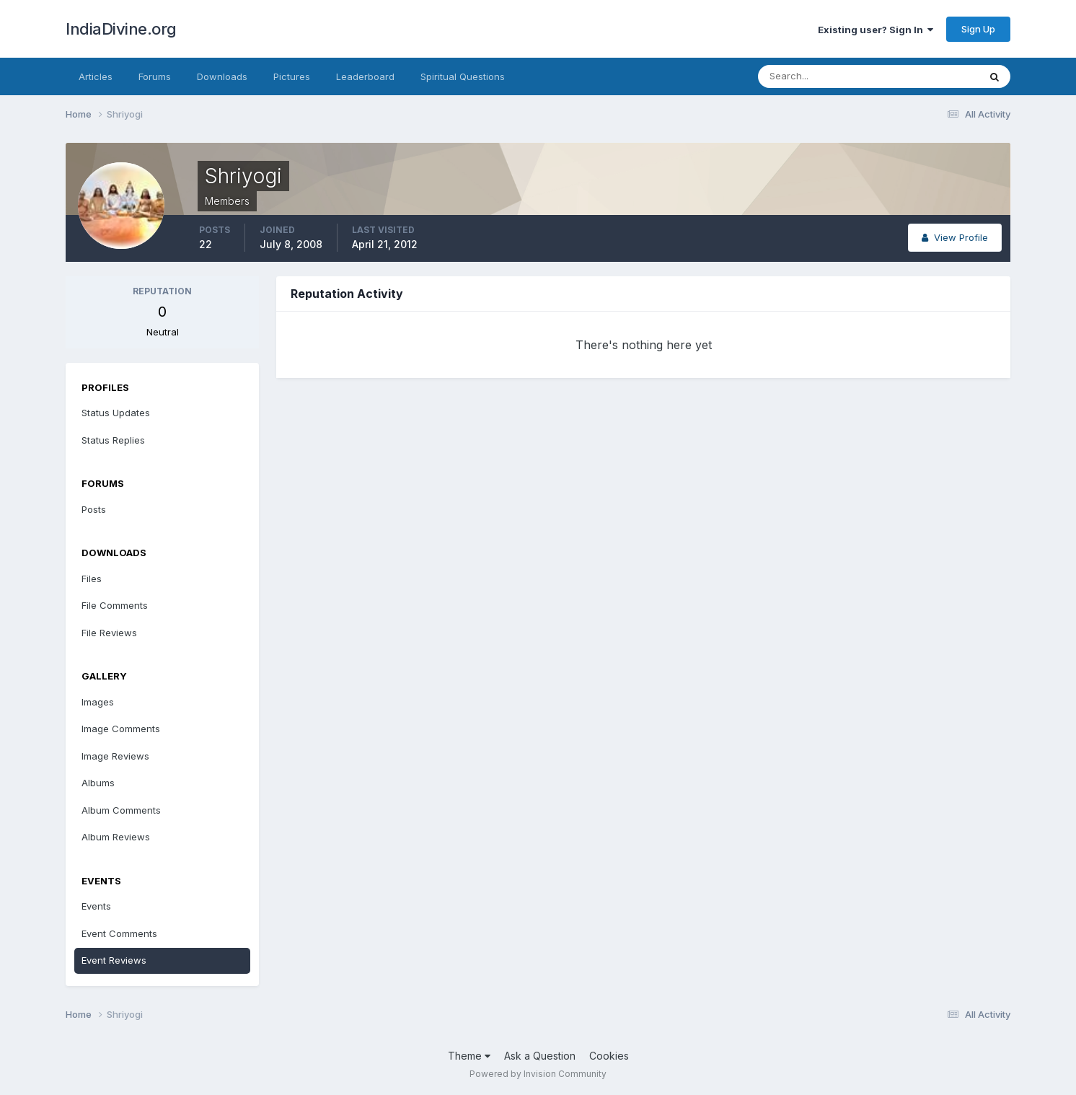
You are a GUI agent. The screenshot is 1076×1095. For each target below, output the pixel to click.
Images (97, 702)
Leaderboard (365, 76)
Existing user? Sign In (875, 29)
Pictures (291, 76)
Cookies (609, 1056)
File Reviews (109, 632)
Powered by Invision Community (538, 1073)
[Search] (821, 76)
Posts (93, 509)
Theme (469, 1056)
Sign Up (978, 29)
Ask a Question (540, 1056)
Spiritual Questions (462, 76)
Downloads (222, 76)
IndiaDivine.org (121, 28)
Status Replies (113, 440)
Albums (98, 782)
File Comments (114, 605)
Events (96, 906)
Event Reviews (113, 960)
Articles (96, 76)
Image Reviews (115, 756)
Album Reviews (115, 837)
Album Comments (121, 810)
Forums (154, 76)
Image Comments (120, 728)
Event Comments (119, 933)
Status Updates (115, 412)
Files (91, 578)
